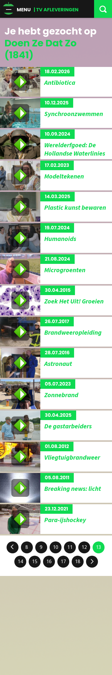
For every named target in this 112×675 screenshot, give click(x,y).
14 (20, 561)
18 (77, 561)
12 (84, 547)
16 (49, 561)
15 (34, 561)
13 (98, 547)
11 (70, 547)
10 (55, 547)
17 (63, 561)
